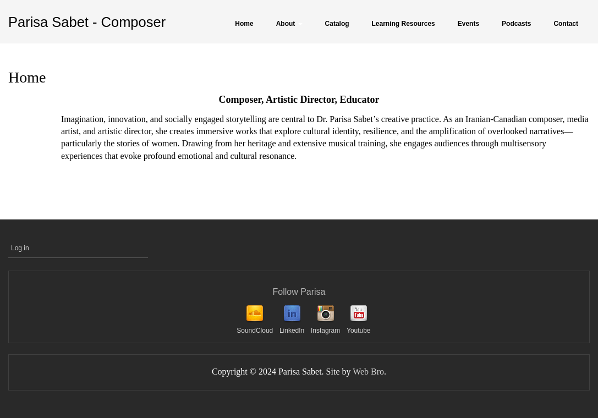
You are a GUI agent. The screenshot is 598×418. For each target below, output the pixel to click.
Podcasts (516, 24)
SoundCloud (255, 330)
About (289, 24)
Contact (565, 24)
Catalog (337, 24)
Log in (20, 248)
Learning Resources (403, 24)
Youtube (359, 330)
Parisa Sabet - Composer (87, 22)
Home (244, 24)
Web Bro (368, 371)
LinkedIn (291, 330)
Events (468, 24)
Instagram (325, 330)
